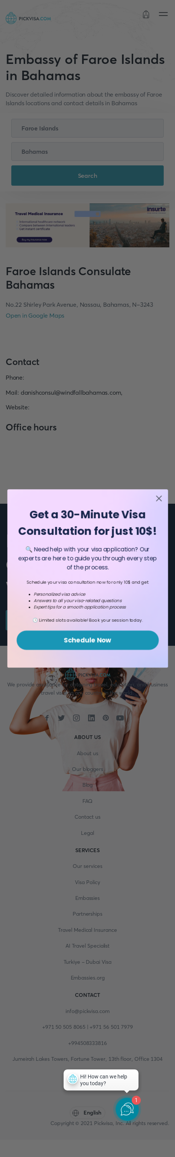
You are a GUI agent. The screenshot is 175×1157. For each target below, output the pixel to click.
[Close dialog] (158, 503)
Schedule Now (87, 645)
